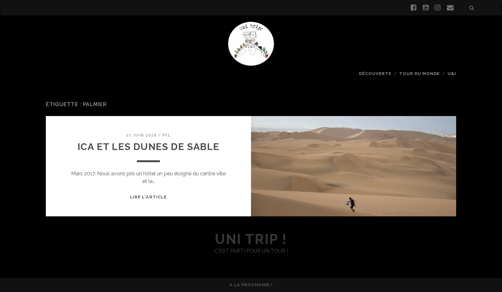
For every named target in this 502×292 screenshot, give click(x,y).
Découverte (375, 73)
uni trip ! (251, 239)
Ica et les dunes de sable (148, 146)
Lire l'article (148, 197)
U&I (452, 73)
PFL (166, 135)
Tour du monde (419, 73)
